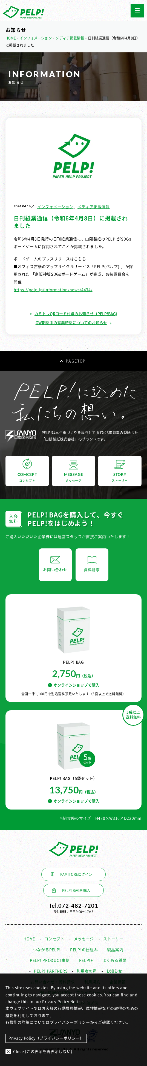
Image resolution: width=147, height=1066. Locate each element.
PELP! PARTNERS (50, 971)
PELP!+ (86, 960)
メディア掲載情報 (93, 207)
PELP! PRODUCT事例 (50, 960)
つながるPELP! (47, 950)
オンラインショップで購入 (73, 685)
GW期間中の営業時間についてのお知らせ (71, 323)
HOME (29, 939)
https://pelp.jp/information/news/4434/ (53, 290)
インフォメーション (55, 207)
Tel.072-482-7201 (73, 905)
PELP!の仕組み (84, 950)
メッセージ (84, 939)
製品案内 (115, 950)
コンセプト (54, 939)
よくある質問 (114, 960)
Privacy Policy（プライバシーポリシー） (46, 1038)
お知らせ (114, 971)
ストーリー (113, 939)
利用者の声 (87, 971)
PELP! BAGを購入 (76, 890)
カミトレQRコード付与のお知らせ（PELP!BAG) (75, 314)
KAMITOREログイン (76, 874)
